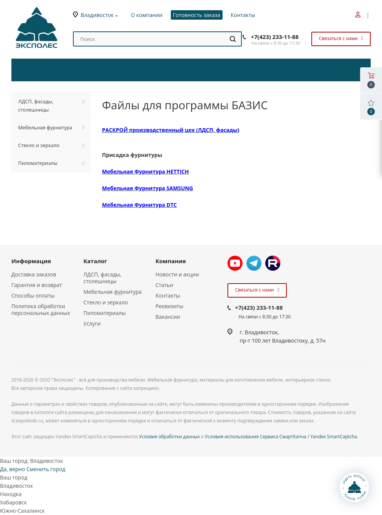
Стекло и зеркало (106, 302)
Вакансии (168, 316)
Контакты (168, 295)
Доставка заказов (33, 274)
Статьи (164, 285)
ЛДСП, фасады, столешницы (102, 278)
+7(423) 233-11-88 (274, 36)
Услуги (92, 323)
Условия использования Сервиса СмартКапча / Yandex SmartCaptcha (281, 436)
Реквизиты (169, 306)
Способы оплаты (32, 295)
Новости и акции (177, 274)
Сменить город (45, 469)
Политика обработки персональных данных (40, 309)
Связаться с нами (340, 38)
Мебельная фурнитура (113, 291)
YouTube (235, 263)
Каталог (95, 261)
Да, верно (12, 469)
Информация (31, 261)
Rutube (272, 263)
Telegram (253, 263)
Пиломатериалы (105, 312)
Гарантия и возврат (36, 285)
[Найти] (233, 39)
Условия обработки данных (169, 436)
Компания (171, 261)
